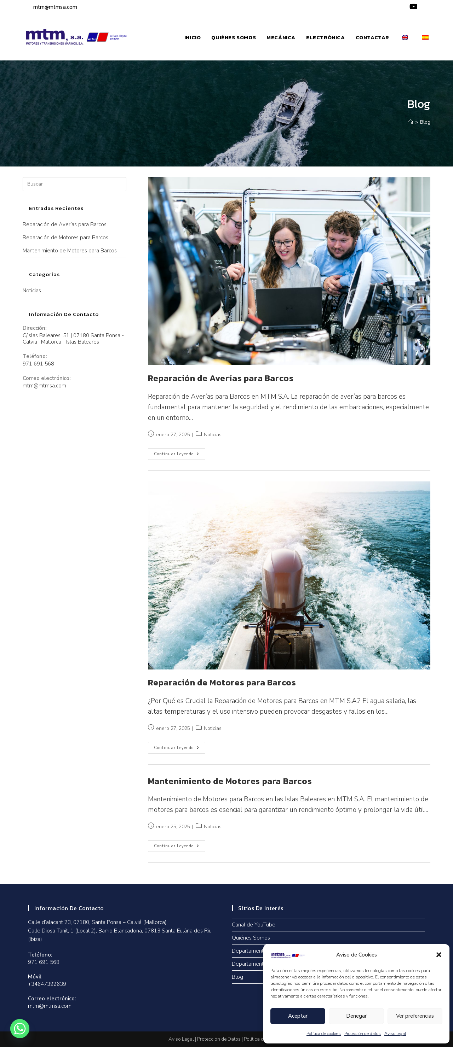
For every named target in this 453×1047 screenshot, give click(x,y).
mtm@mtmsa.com (55, 6)
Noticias (213, 434)
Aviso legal (395, 1033)
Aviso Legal (181, 1039)
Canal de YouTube (253, 924)
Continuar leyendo (179, 452)
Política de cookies (323, 1033)
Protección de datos (362, 1033)
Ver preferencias (415, 1015)
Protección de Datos (219, 1039)
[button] (438, 954)
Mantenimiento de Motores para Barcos (230, 781)
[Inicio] (410, 122)
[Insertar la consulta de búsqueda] (74, 184)
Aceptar (298, 1015)
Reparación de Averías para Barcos (221, 378)
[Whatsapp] (19, 1028)
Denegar (356, 1015)
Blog (425, 122)
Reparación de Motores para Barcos (222, 682)
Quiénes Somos (251, 937)
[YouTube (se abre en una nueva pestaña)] (412, 7)
